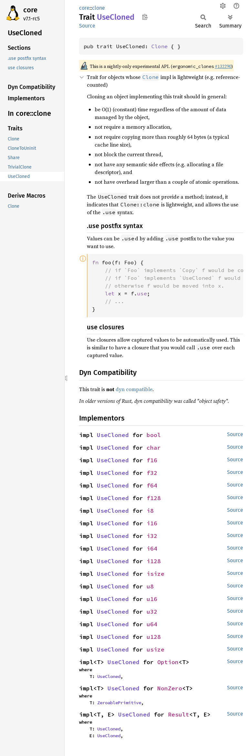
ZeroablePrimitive (119, 703)
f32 (152, 473)
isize (155, 573)
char (154, 447)
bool (154, 435)
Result (178, 714)
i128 (154, 561)
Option (168, 662)
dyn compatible (134, 389)
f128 (154, 498)
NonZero (169, 688)
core (30, 9)
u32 (152, 611)
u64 (152, 624)
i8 (150, 510)
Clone (159, 46)
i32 (152, 536)
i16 (152, 523)
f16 (152, 460)
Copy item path (145, 16)
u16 (152, 599)
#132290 (223, 66)
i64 (152, 548)
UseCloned (113, 435)
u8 (150, 586)
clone (98, 8)
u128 (154, 637)
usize (155, 649)
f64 (152, 485)
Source (87, 26)
